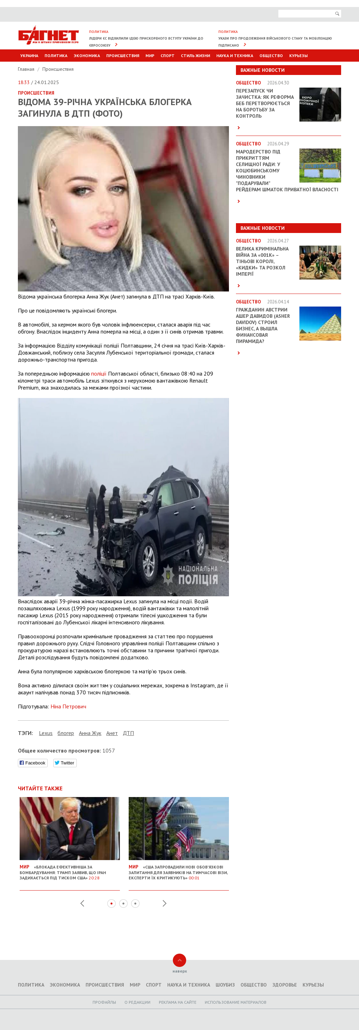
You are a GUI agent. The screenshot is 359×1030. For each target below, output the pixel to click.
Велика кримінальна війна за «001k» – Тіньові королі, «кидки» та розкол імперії (262, 261)
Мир (149, 55)
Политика (56, 55)
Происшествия (122, 55)
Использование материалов (235, 1002)
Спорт (168, 55)
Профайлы (104, 1002)
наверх (179, 971)
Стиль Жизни (195, 55)
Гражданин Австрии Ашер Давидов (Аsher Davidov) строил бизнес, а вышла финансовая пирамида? (263, 325)
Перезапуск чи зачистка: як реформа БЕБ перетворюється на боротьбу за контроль (265, 103)
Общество (271, 55)
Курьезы (298, 55)
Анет (112, 732)
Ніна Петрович (68, 706)
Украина (29, 55)
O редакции (137, 1002)
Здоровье (284, 985)
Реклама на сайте (177, 1002)
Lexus (46, 732)
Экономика (87, 55)
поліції (99, 373)
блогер (65, 732)
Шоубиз (225, 985)
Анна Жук (90, 732)
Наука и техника (234, 55)
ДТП (128, 732)
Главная (27, 69)
